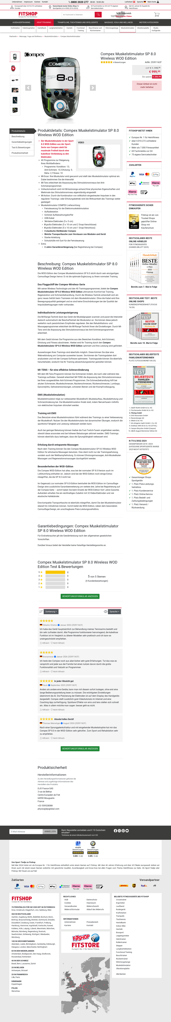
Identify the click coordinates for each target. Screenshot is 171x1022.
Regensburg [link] (33, 931)
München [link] (50, 928)
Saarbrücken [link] (16, 934)
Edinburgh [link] (50, 944)
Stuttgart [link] (36, 934)
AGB (66, 900)
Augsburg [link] (23, 917)
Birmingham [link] (31, 944)
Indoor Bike (120, 926)
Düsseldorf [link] (15, 923)
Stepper (119, 946)
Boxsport (120, 932)
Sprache (141, 2)
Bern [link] (19, 963)
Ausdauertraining (21, 25)
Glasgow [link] (15, 947)
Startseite (13, 39)
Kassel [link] (50, 925)
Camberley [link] (41, 944)
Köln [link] (21, 928)
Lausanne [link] (26, 963)
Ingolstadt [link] (33, 925)
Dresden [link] (51, 920)
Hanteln (119, 929)
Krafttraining (44, 25)
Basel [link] (13, 963)
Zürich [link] (33, 963)
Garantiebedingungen (22, 144)
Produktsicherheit (20, 155)
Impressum (28, 2)
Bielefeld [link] (36, 917)
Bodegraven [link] (27, 954)
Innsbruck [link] (20, 910)
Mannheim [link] (41, 928)
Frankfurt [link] (39, 923)
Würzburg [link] (15, 937)
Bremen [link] (34, 920)
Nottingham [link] (42, 947)
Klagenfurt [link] (29, 910)
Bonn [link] (50, 917)
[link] (132, 176)
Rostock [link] (42, 931)
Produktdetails (18, 133)
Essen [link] (32, 923)
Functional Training (124, 952)
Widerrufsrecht (93, 906)
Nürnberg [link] (23, 931)
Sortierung (50, 613)
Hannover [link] (24, 925)
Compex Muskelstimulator (70, 39)
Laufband (120, 906)
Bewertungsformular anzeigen (80, 598)
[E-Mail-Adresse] (26, 831)
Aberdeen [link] (15, 944)
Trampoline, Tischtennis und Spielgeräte (78, 25)
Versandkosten (70, 906)
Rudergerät (120, 909)
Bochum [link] (44, 917)
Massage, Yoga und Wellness (118, 25)
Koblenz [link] (14, 928)
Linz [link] (36, 910)
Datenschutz (92, 900)
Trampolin (120, 916)
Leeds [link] (22, 944)
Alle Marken (121, 974)
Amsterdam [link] (16, 954)
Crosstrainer (121, 900)
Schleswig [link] (27, 934)
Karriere (37, 2)
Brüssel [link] (24, 970)
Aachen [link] (14, 917)
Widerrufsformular (72, 909)
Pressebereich (92, 922)
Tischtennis (121, 919)
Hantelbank (121, 922)
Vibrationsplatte (122, 968)
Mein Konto (153, 2)
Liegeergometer (122, 936)
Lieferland (130, 2)
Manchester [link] (31, 947)
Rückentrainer (122, 959)
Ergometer (120, 903)
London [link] (23, 947)
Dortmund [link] (43, 920)
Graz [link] (13, 910)
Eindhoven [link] (46, 954)
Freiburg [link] (47, 923)
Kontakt (45, 2)
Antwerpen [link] (16, 970)
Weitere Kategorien (148, 25)
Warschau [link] (15, 991)
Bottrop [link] (14, 920)
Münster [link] (14, 931)
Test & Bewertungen (21, 149)
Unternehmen (17, 2)
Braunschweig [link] (25, 920)
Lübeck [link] (33, 928)
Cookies (67, 903)
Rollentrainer (121, 942)
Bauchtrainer (121, 955)
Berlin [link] (30, 917)
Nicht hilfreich (58, 645)
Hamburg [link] (15, 925)
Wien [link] (49, 910)
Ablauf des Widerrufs (95, 909)
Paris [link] (17, 977)
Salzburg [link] (43, 910)
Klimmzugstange (123, 962)
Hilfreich (44, 645)
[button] (28, 90)
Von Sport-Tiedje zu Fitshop (23, 862)
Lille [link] (13, 977)
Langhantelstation (123, 949)
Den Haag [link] (37, 954)
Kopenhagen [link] (16, 984)
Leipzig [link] (26, 928)
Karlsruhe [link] (42, 925)
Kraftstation (121, 913)
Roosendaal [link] (16, 957)
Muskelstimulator (51, 39)
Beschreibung (18, 138)
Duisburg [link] (25, 923)
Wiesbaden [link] (44, 934)
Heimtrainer (121, 939)
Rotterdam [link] (26, 957)
